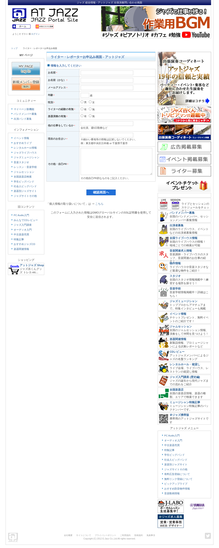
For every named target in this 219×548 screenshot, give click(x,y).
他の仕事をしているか (61, 125)
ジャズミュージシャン (26, 157)
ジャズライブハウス (25, 152)
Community (146, 42)
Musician (48, 42)
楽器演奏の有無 (58, 116)
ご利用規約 (125, 535)
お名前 (53, 72)
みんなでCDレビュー (26, 220)
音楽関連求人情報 (181, 250)
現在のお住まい (58, 138)
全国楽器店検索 (23, 176)
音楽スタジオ (21, 162)
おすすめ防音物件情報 (177, 488)
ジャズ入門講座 (23, 225)
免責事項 (150, 535)
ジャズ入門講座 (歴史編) (185, 377)
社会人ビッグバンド (25, 186)
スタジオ (175, 276)
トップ (14, 48)
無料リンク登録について (178, 479)
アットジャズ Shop (32, 265)
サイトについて (83, 535)
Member (195, 42)
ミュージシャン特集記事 (185, 402)
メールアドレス (58, 87)
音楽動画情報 (172, 493)
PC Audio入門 (21, 215)
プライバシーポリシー (105, 535)
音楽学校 (175, 288)
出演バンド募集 (23, 119)
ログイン (35, 34)
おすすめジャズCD (24, 244)
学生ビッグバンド (24, 181)
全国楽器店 (176, 389)
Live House (23, 42)
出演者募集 (176, 225)
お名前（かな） (58, 80)
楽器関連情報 (21, 249)
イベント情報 (21, 138)
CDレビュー (177, 351)
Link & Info (171, 42)
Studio (73, 42)
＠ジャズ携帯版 (179, 415)
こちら (99, 210)
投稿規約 (138, 535)
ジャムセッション (24, 172)
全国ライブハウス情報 (183, 238)
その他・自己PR (58, 167)
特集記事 (19, 239)
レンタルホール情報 (25, 147)
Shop (122, 42)
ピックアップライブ (175, 483)
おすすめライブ (23, 143)
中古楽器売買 (21, 234)
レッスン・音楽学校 (25, 167)
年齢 (51, 95)
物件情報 (175, 263)
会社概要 (68, 535)
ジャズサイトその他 (25, 196)
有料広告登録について (177, 474)
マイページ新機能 (24, 109)
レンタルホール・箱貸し (185, 364)
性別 (51, 102)
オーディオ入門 (23, 229)
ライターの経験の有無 (61, 109)
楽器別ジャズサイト (25, 191)
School (97, 42)
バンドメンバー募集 (25, 114)
